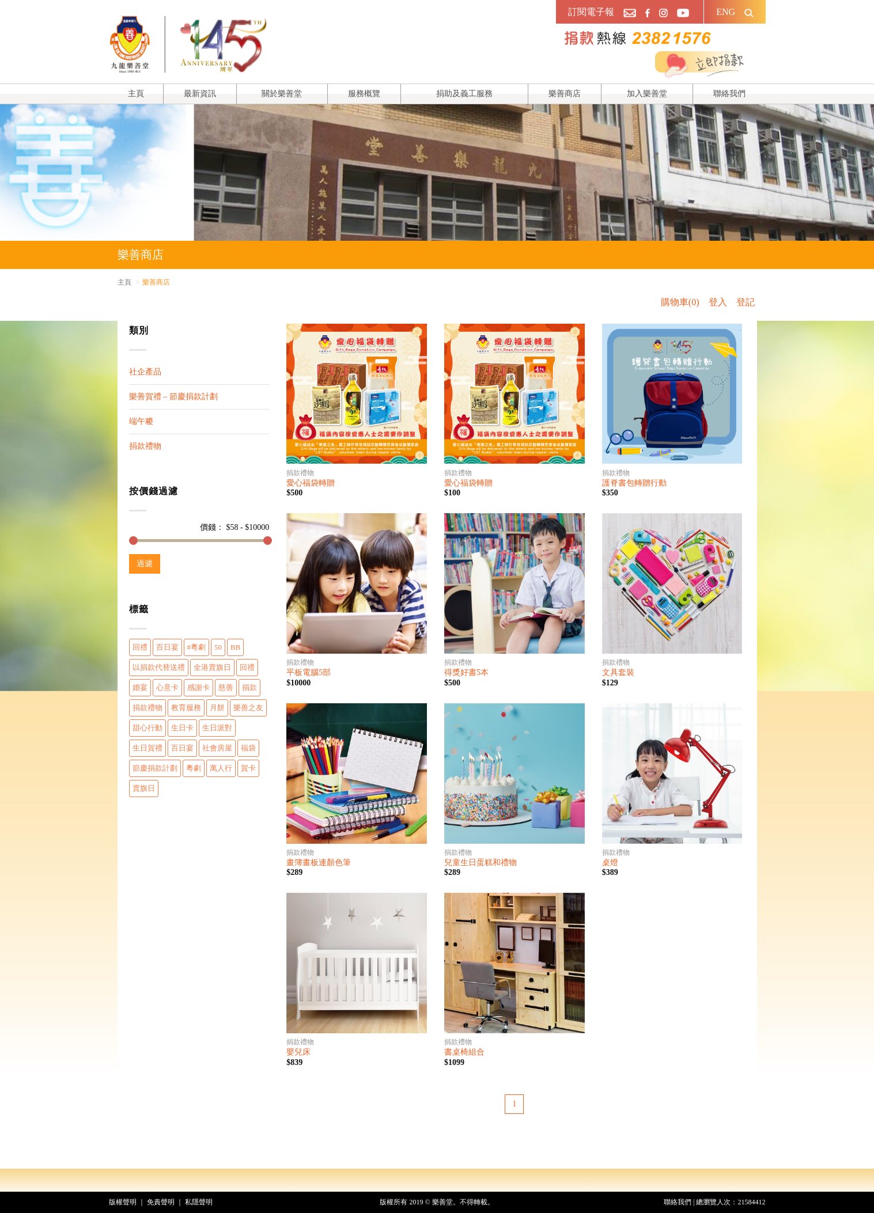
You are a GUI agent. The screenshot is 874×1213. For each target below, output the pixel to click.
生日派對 (217, 727)
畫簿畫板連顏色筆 (318, 862)
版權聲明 (123, 1202)
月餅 (217, 707)
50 (218, 647)
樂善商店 (564, 93)
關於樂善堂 (282, 93)
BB (235, 647)
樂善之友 (248, 707)
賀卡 (248, 768)
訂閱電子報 (591, 12)
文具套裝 (618, 672)
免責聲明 (161, 1202)
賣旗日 (144, 788)
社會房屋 (217, 748)
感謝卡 (198, 687)
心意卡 (167, 687)
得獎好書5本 (466, 672)
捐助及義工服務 (464, 93)
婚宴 (140, 687)
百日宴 (167, 647)
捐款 (249, 687)
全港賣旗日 (212, 667)
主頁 (136, 93)
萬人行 (221, 768)
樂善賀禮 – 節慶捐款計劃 (173, 396)
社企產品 (145, 371)
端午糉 (141, 421)
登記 (745, 302)
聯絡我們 (729, 93)
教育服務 (186, 707)
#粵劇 (196, 647)
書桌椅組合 (464, 1052)
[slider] (133, 540)
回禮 (140, 647)
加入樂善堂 (647, 93)
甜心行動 (147, 727)
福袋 (248, 748)
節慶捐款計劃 (155, 768)
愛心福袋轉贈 (310, 483)
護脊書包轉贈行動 (634, 483)
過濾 (145, 563)
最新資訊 (200, 93)
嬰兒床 (298, 1052)
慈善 (225, 687)
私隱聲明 (199, 1202)
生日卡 (182, 727)
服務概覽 (364, 93)
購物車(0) (680, 302)
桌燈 (610, 862)
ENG (725, 12)
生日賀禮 (147, 748)
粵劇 (193, 768)
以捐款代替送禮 (159, 667)
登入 (718, 302)
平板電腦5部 (308, 672)
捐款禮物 (145, 446)
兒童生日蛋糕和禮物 (480, 862)
